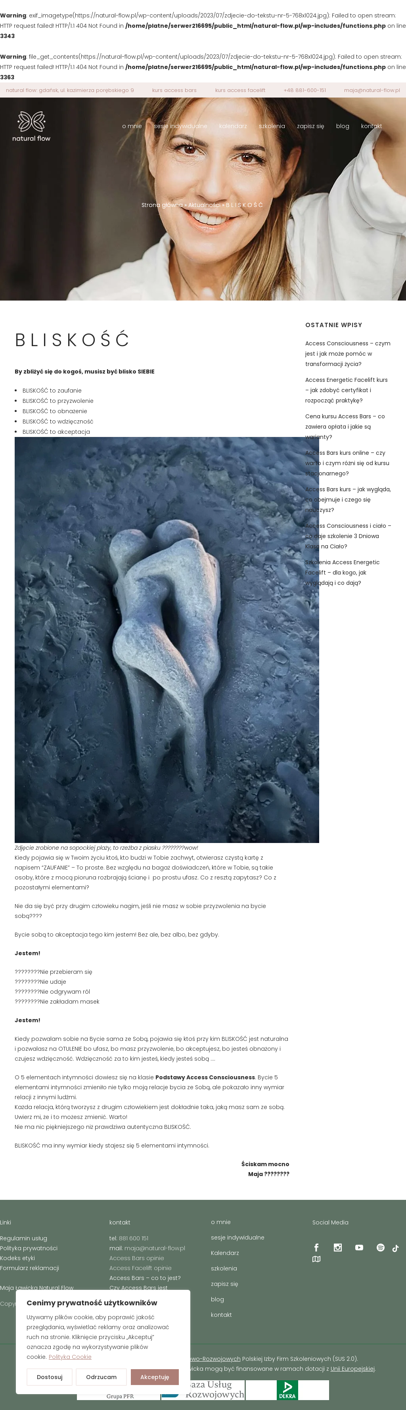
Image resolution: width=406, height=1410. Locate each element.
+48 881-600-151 (304, 90)
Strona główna (162, 205)
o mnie (221, 1222)
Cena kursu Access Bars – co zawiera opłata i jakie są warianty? (345, 426)
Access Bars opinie (136, 1258)
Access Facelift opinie (140, 1268)
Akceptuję (154, 1377)
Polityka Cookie (70, 1357)
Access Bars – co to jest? (145, 1278)
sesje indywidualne (237, 1237)
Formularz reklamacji (29, 1268)
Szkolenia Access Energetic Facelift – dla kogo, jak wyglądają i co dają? (342, 572)
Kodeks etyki (17, 1258)
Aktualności (204, 205)
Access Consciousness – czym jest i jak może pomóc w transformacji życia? (348, 353)
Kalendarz (225, 1253)
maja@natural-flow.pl (372, 90)
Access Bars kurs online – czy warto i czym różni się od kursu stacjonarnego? (347, 463)
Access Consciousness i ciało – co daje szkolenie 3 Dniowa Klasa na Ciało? (348, 536)
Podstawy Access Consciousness (205, 1077)
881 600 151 (133, 1238)
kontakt (221, 1315)
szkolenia (224, 1268)
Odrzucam (101, 1377)
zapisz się (224, 1284)
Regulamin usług (23, 1238)
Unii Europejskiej (353, 1369)
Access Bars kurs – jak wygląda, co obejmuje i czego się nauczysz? (348, 499)
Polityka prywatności (28, 1248)
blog (217, 1299)
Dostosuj (49, 1377)
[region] (103, 1342)
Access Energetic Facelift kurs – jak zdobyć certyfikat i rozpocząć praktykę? (346, 390)
